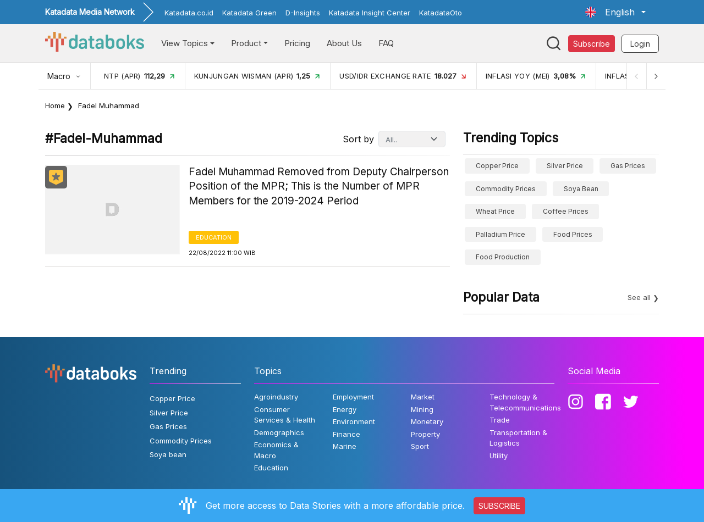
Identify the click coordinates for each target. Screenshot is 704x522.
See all (639, 297)
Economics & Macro (276, 450)
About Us (344, 43)
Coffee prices (565, 211)
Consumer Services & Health (284, 415)
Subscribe (591, 43)
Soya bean (581, 189)
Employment (353, 396)
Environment (354, 421)
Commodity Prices (506, 189)
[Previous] (636, 76)
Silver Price (565, 166)
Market (423, 396)
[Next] (656, 76)
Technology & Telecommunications (525, 402)
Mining (422, 409)
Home (55, 105)
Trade (500, 419)
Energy (344, 409)
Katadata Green (249, 12)
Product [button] (246, 43)
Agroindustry (276, 396)
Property (425, 434)
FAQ (386, 43)
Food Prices (572, 234)
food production (503, 257)
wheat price (495, 211)
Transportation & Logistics (518, 438)
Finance (346, 434)
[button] (615, 12)
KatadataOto (440, 12)
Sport (420, 446)
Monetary (427, 421)
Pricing (297, 43)
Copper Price (497, 166)
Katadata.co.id (188, 12)
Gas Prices (627, 166)
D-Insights (302, 12)
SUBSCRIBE (499, 505)
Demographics (279, 432)
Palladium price (500, 234)
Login (640, 43)
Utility (499, 455)
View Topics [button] (184, 43)
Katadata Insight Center (369, 12)
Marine (344, 446)
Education (214, 237)
